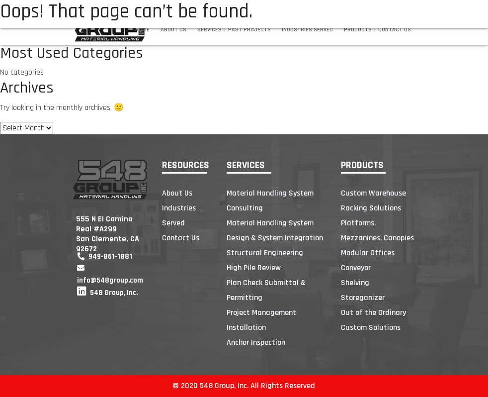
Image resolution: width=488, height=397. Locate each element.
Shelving (355, 283)
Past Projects (249, 29)
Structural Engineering (265, 253)
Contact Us (394, 29)
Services (209, 29)
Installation (246, 327)
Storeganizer (363, 298)
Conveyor (356, 268)
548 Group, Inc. (107, 293)
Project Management (261, 312)
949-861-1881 (104, 256)
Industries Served (307, 29)
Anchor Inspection (256, 342)
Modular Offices (368, 253)
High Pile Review (254, 268)
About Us (173, 29)
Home (142, 29)
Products (358, 29)
